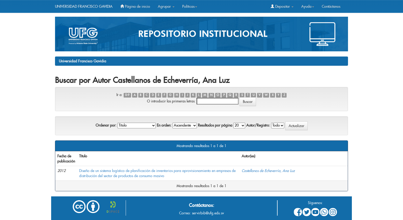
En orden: (164, 125)
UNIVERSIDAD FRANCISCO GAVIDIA (84, 6)
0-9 (127, 95)
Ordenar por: (106, 125)
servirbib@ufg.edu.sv (208, 213)
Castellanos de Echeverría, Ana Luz (268, 170)
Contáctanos (331, 6)
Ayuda (307, 6)
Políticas (189, 6)
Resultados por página (215, 125)
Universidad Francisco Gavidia (82, 61)
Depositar (282, 6)
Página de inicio (135, 6)
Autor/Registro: (258, 125)
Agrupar (166, 6)
